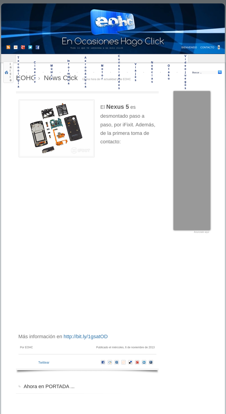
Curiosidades (119, 72)
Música (51, 72)
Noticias (152, 72)
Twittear (44, 362)
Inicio (10, 72)
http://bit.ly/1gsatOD (86, 336)
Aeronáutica (85, 72)
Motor (102, 72)
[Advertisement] (191, 160)
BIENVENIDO (189, 47)
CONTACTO (207, 47)
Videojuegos (185, 72)
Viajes (136, 72)
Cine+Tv (35, 72)
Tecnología (18, 72)
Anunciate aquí (201, 232)
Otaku (169, 72)
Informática (68, 72)
